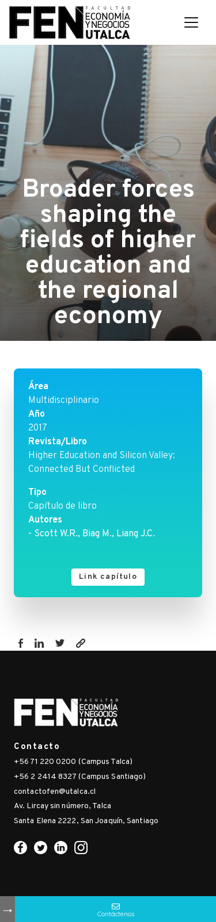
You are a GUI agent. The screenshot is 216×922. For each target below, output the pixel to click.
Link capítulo (108, 577)
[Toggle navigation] (191, 22)
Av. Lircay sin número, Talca (62, 806)
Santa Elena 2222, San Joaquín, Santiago (86, 821)
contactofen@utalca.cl (55, 792)
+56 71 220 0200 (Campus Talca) (73, 762)
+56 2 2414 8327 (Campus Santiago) (80, 777)
